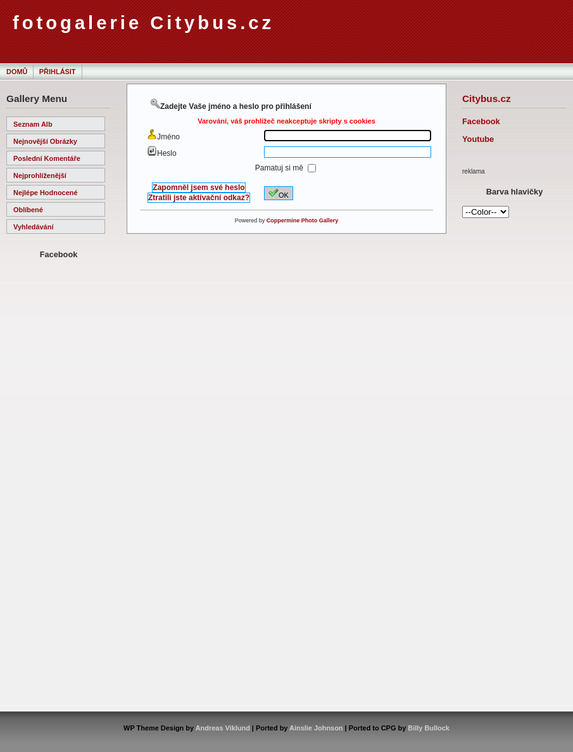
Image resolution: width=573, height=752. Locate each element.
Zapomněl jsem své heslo (198, 187)
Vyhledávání (33, 227)
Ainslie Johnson (316, 728)
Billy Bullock (429, 728)
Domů (16, 71)
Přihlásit (57, 71)
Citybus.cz (486, 98)
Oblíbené (28, 209)
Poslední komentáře (46, 158)
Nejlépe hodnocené (45, 192)
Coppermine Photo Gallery (303, 220)
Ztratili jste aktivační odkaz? (198, 197)
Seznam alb (33, 124)
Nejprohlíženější (39, 175)
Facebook (481, 121)
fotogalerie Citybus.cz (143, 23)
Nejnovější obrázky (45, 141)
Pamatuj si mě (280, 167)
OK (278, 193)
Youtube (478, 139)
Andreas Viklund (223, 728)
